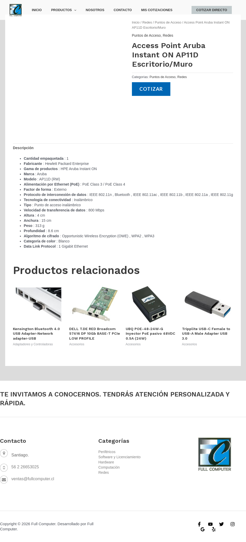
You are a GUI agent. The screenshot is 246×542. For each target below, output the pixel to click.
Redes (147, 22)
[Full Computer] (15, 9)
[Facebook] (199, 524)
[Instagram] (232, 524)
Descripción (23, 148)
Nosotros (87, 10)
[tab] (23, 147)
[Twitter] (221, 524)
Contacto (113, 10)
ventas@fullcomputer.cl (32, 479)
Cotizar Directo (212, 10)
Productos (59, 10)
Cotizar (151, 89)
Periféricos (106, 452)
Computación (109, 467)
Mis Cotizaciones (144, 10)
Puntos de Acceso (168, 22)
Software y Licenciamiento (119, 457)
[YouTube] (210, 524)
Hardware (106, 462)
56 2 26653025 (25, 467)
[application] (70, 10)
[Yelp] (213, 529)
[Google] (202, 529)
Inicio (35, 10)
